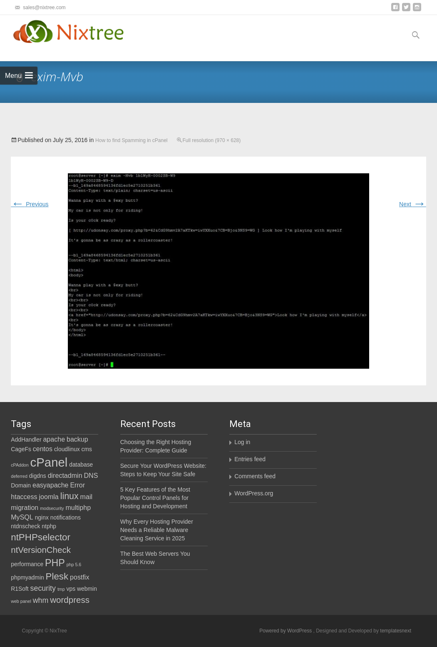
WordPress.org (253, 493)
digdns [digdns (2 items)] (37, 475)
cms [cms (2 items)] (87, 449)
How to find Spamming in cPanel (131, 140)
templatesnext (395, 631)
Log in (242, 442)
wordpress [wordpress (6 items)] (69, 600)
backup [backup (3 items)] (77, 439)
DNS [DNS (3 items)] (91, 475)
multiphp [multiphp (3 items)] (78, 507)
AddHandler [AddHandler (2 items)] (26, 439)
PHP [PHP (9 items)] (55, 562)
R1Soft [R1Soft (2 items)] (19, 588)
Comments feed (255, 476)
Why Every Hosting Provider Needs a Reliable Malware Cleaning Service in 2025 (156, 530)
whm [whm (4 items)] (41, 600)
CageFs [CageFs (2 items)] (21, 449)
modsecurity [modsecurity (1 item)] (52, 508)
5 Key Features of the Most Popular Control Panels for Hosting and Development (155, 498)
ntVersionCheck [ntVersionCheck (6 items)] (41, 550)
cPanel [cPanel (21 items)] (49, 462)
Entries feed (250, 459)
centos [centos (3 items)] (42, 448)
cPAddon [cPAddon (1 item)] (19, 464)
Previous (29, 204)
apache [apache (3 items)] (54, 439)
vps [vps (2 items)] (71, 588)
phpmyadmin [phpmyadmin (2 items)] (27, 577)
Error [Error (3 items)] (77, 485)
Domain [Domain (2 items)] (21, 485)
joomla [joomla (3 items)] (48, 496)
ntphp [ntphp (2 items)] (49, 526)
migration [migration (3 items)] (24, 507)
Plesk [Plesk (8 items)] (57, 576)
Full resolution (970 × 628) (212, 140)
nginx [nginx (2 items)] (42, 517)
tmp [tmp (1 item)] (61, 589)
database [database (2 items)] (81, 464)
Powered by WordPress (286, 631)
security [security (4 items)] (43, 588)
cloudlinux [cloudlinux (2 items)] (67, 449)
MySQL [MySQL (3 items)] (22, 517)
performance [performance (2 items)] (27, 564)
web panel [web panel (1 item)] (21, 601)
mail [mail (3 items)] (86, 496)
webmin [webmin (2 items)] (87, 588)
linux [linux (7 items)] (69, 496)
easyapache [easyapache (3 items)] (50, 485)
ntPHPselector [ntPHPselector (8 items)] (40, 537)
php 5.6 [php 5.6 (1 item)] (74, 564)
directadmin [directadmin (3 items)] (65, 475)
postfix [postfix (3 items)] (79, 577)
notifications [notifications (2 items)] (65, 517)
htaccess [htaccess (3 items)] (24, 496)
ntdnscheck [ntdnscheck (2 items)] (25, 526)
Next (412, 204)
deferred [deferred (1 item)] (19, 476)
